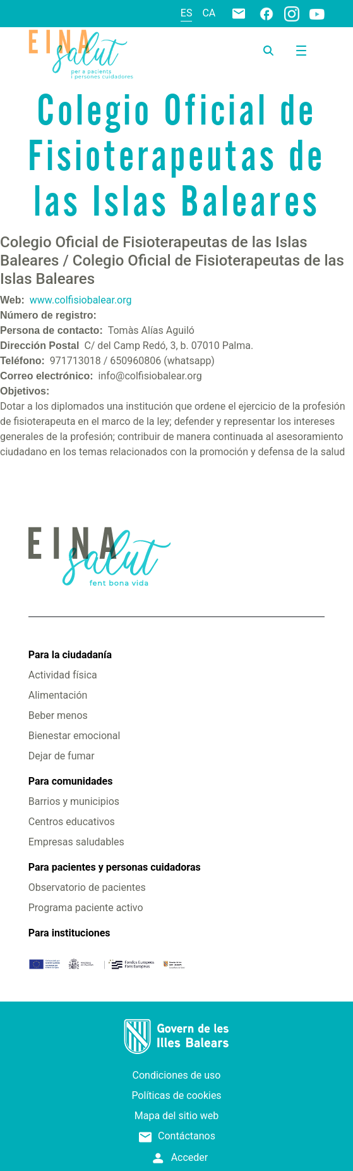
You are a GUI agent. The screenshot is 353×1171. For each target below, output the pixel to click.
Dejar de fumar (61, 756)
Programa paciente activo (85, 908)
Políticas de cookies (176, 1095)
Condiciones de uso (177, 1075)
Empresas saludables (76, 842)
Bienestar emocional (74, 736)
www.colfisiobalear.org (81, 300)
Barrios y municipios (73, 801)
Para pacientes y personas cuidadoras (114, 867)
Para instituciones (69, 933)
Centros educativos (71, 822)
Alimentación (58, 695)
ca (208, 13)
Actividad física (62, 675)
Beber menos (58, 715)
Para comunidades (70, 781)
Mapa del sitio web (177, 1116)
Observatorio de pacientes (87, 887)
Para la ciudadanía (70, 655)
